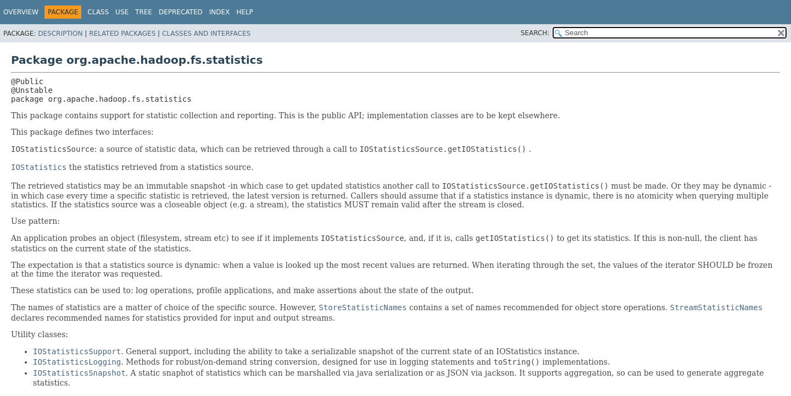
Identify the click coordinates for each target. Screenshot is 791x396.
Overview (20, 12)
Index (219, 12)
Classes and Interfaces (206, 33)
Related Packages (122, 33)
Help (244, 12)
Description (60, 33)
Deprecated (181, 12)
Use (122, 12)
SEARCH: (535, 33)
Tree (143, 12)
